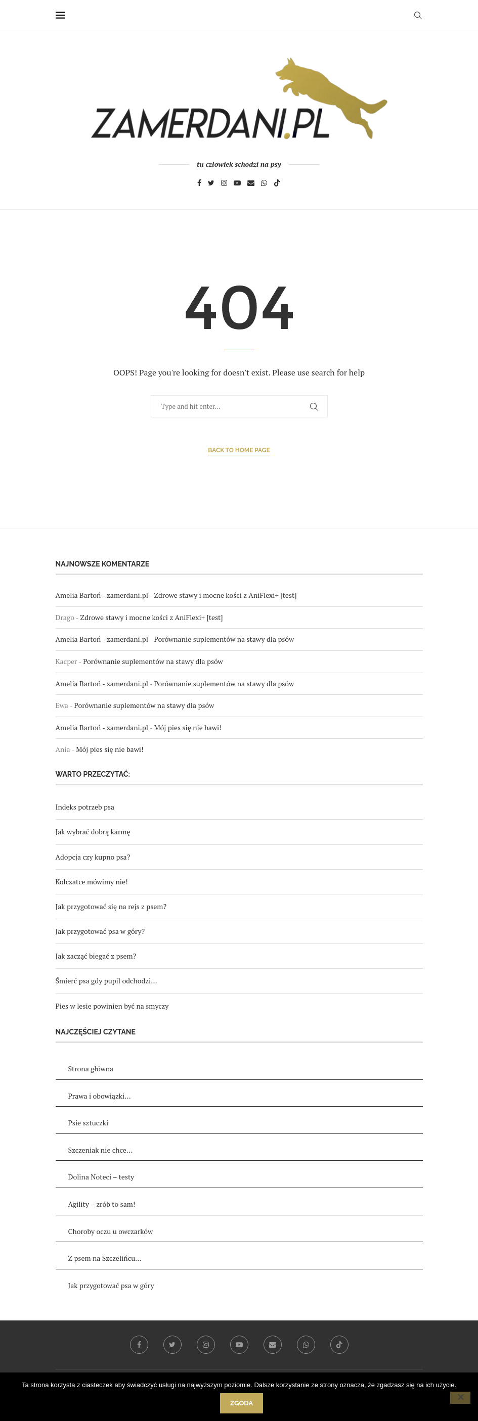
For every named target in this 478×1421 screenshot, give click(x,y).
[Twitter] (211, 184)
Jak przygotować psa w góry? (100, 931)
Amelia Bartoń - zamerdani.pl (102, 595)
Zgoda (241, 1403)
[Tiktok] (277, 184)
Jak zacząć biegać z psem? (96, 956)
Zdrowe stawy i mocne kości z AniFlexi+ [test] (225, 595)
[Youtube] (237, 184)
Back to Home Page (239, 450)
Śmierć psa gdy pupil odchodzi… (106, 980)
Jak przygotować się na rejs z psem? (111, 906)
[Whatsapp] (264, 184)
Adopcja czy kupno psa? (93, 857)
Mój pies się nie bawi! (187, 727)
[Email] (250, 184)
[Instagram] (224, 184)
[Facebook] (199, 184)
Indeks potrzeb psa (85, 807)
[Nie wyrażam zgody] (460, 1398)
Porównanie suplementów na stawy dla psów (224, 639)
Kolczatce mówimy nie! (92, 881)
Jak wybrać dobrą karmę (93, 831)
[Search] (418, 15)
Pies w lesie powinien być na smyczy (112, 1006)
